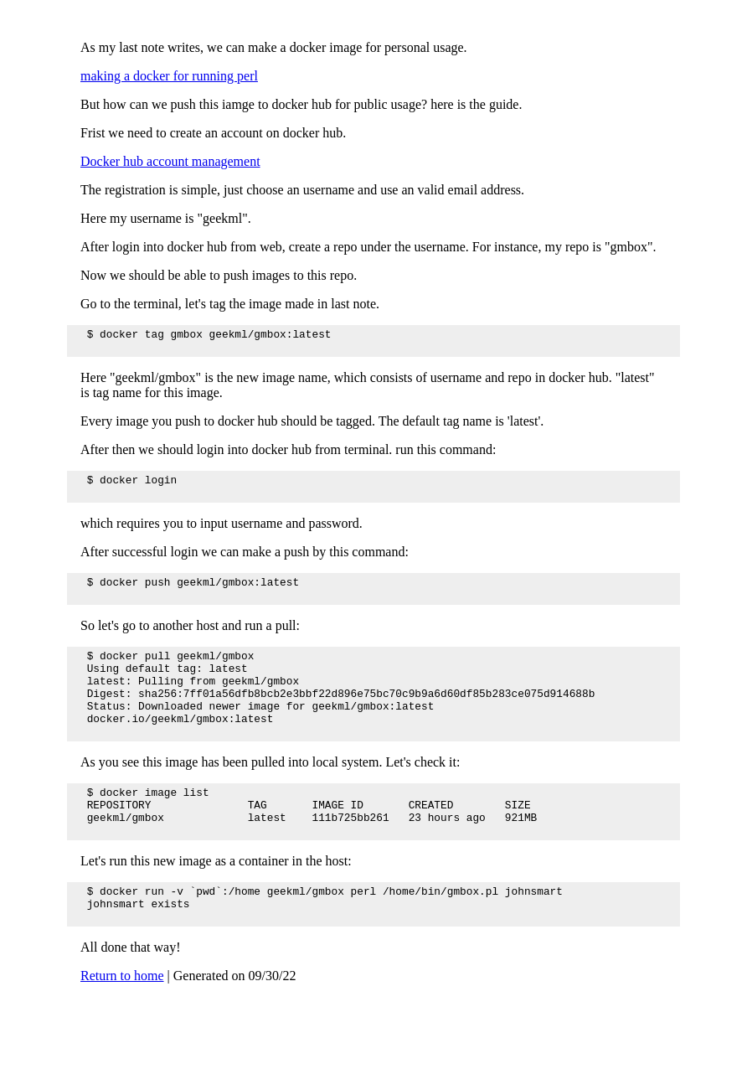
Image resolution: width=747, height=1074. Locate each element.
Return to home (122, 1026)
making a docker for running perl (169, 76)
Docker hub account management (170, 161)
